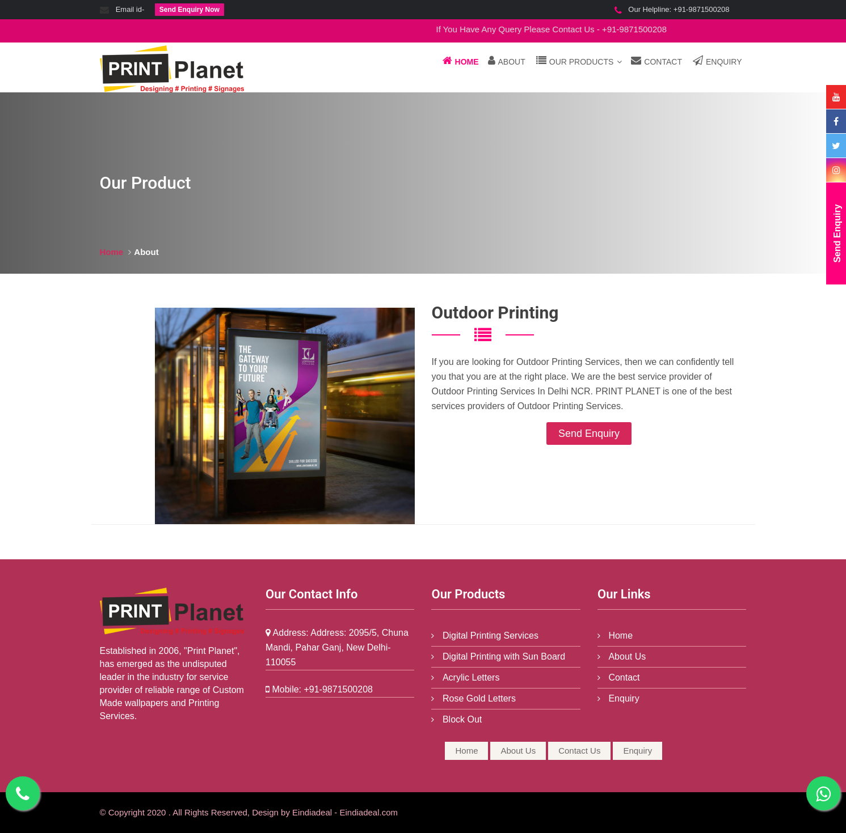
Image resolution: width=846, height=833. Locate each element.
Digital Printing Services (489, 635)
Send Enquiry (589, 433)
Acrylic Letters (469, 677)
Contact (656, 60)
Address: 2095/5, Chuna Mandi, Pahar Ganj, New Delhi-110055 (337, 647)
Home (461, 60)
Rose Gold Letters (477, 698)
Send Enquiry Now (189, 10)
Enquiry (717, 60)
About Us (626, 656)
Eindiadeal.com (368, 812)
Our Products (579, 60)
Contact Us (579, 750)
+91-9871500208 (702, 9)
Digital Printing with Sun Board (502, 656)
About (506, 60)
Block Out (461, 719)
